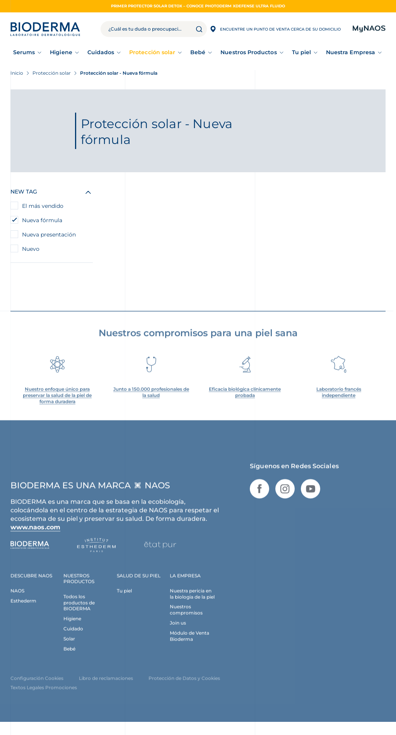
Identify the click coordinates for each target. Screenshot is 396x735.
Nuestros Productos (248, 52)
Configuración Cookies (36, 685)
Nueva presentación (49, 234)
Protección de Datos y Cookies (184, 685)
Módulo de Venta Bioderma (189, 643)
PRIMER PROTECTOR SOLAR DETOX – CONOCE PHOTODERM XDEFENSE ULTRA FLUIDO (198, 6)
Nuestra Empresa (350, 52)
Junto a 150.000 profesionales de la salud (151, 398)
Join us (178, 629)
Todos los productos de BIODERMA (79, 609)
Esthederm (23, 607)
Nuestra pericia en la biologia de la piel (192, 600)
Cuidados (100, 52)
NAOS (17, 597)
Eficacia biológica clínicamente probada (245, 398)
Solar (69, 645)
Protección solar (152, 52)
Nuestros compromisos (186, 616)
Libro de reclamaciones (106, 685)
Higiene (61, 52)
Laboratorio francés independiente (338, 398)
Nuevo (30, 248)
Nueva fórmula (42, 220)
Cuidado (73, 635)
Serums (24, 52)
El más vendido (42, 205)
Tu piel (301, 52)
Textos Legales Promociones (43, 694)
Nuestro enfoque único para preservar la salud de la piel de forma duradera (57, 401)
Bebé (197, 52)
